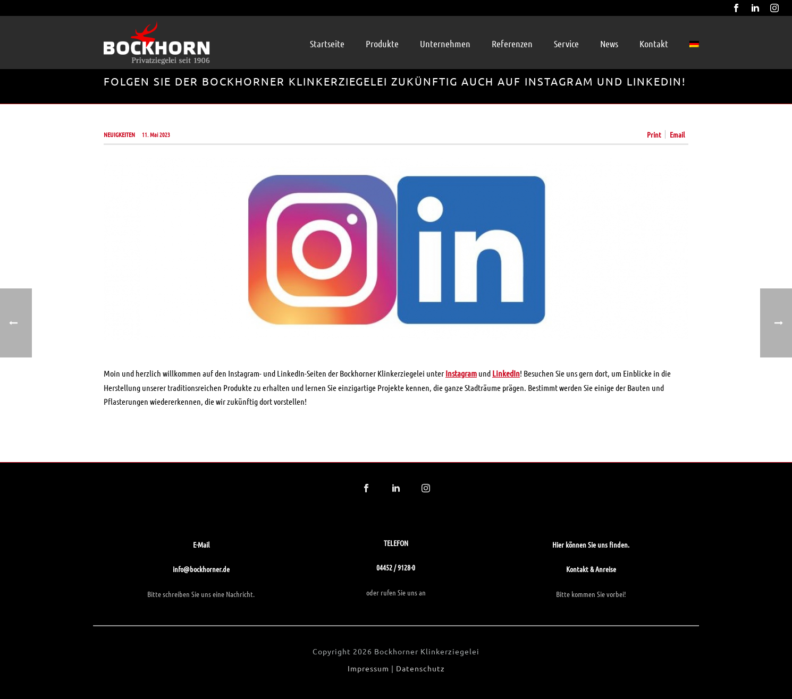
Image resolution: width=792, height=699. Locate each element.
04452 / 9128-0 (395, 567)
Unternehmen (445, 43)
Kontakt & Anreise (591, 569)
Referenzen (512, 43)
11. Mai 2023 (156, 134)
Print (654, 134)
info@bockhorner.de (201, 569)
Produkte (382, 43)
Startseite (327, 43)
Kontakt (653, 43)
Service (566, 43)
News (609, 43)
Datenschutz (420, 668)
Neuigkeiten (119, 134)
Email (677, 134)
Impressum (368, 668)
